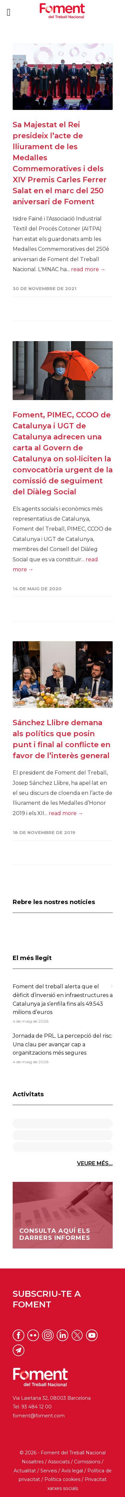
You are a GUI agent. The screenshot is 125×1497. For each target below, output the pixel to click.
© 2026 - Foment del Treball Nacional (63, 1453)
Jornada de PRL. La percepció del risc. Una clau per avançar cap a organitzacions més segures (62, 1044)
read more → (88, 269)
